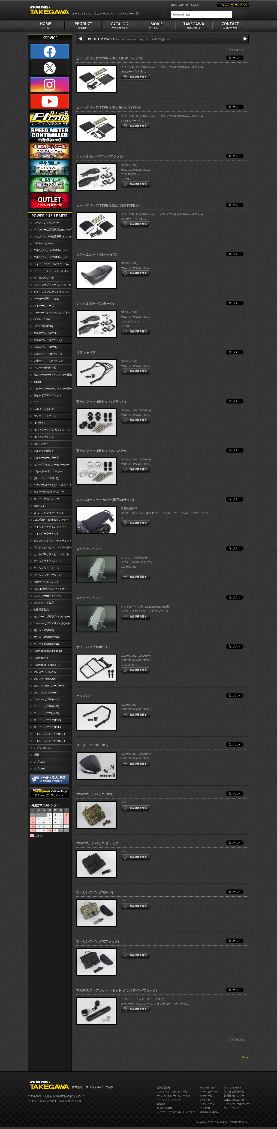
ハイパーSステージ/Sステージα (51, 264)
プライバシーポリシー (236, 1103)
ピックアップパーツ (168, 1099)
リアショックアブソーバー (48, 575)
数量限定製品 (41, 609)
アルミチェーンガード (46, 457)
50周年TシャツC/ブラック (48, 340)
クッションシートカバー (47, 568)
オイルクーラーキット (46, 533)
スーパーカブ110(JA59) (46, 706)
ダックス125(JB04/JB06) (46, 644)
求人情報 (205, 1107)
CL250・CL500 (41, 319)
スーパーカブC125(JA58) (47, 720)
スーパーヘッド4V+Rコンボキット (49, 313)
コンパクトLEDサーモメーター (51, 464)
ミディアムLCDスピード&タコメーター (49, 486)
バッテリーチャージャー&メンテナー (49, 272)
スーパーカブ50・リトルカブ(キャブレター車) (49, 624)
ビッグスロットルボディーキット (52, 540)
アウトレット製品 (43, 602)
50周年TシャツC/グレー (46, 333)
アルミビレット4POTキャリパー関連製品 (49, 251)
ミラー (37, 402)
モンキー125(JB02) (43, 630)
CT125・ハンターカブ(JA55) (49, 734)
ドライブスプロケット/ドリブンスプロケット (48, 292)
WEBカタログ (208, 1087)
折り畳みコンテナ (43, 278)
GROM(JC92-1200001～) (46, 665)
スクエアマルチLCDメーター (49, 492)
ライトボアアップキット (47, 395)
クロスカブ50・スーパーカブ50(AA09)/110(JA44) (47, 686)
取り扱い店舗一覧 (234, 1091)
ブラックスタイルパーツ (47, 561)
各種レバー (39, 506)
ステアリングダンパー (46, 222)
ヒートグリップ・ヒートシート (51, 554)
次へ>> (240, 50)
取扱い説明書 (164, 1107)
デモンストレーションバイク (173, 1095)
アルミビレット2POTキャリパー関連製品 (49, 258)
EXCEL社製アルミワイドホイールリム (48, 589)
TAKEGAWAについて (236, 1099)
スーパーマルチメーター (47, 499)
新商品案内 (163, 1087)
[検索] (201, 14)
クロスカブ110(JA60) (44, 692)
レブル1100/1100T (43, 747)
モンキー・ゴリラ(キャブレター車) (49, 617)
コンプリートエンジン (46, 416)
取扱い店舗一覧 (180, 5)
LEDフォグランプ (43, 437)
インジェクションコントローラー (52, 547)
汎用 (36, 754)
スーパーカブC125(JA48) (47, 727)
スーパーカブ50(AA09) (46, 713)
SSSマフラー (40, 443)
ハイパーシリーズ (43, 305)
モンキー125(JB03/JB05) (46, 637)
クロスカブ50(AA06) (44, 678)
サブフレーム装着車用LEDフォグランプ (49, 230)
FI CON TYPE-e (232, 1087)
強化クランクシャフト (46, 582)
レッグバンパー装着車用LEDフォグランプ (49, 237)
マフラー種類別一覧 (44, 367)
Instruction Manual (209, 1111)
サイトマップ (231, 1107)
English (195, 5)
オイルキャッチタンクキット (49, 526)
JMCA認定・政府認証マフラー (50, 519)
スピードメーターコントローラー (52, 388)
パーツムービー (209, 1091)
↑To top (245, 1057)
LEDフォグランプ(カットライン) (51, 430)
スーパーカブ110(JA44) (46, 699)
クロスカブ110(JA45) (44, 671)
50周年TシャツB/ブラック (48, 354)
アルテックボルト (43, 450)
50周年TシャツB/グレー (46, 347)
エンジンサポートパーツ (47, 595)
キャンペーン (207, 1103)
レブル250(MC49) (43, 326)
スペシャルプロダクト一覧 (172, 1091)
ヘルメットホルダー (44, 409)
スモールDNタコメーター (48, 471)
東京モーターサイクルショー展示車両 (50, 375)
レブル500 (39, 768)
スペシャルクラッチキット (48, 513)
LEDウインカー (42, 423)
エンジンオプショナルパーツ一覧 (52, 285)
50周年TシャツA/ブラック (48, 361)
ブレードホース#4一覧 (46, 478)
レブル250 (39, 761)
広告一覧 (205, 1099)
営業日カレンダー (234, 1095)
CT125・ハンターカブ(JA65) (49, 741)
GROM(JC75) (40, 658)
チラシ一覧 (206, 1095)
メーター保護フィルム (46, 298)
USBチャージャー (43, 243)
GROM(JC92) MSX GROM (47, 651)
